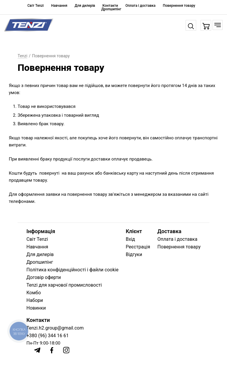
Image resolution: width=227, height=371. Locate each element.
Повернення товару (179, 5)
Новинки (36, 308)
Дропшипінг (111, 9)
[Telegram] (37, 350)
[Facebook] (52, 350)
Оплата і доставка (140, 5)
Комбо (33, 292)
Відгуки (134, 254)
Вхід (130, 239)
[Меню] (218, 25)
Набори (34, 300)
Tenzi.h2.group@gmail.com (55, 328)
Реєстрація (138, 247)
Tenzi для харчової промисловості (64, 285)
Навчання (59, 5)
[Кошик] (206, 25)
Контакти (110, 5)
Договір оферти (43, 277)
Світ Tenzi (35, 5)
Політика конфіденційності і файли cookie (72, 270)
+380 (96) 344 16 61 (47, 335)
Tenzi (22, 56)
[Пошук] (191, 25)
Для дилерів (85, 5)
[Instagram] (66, 350)
